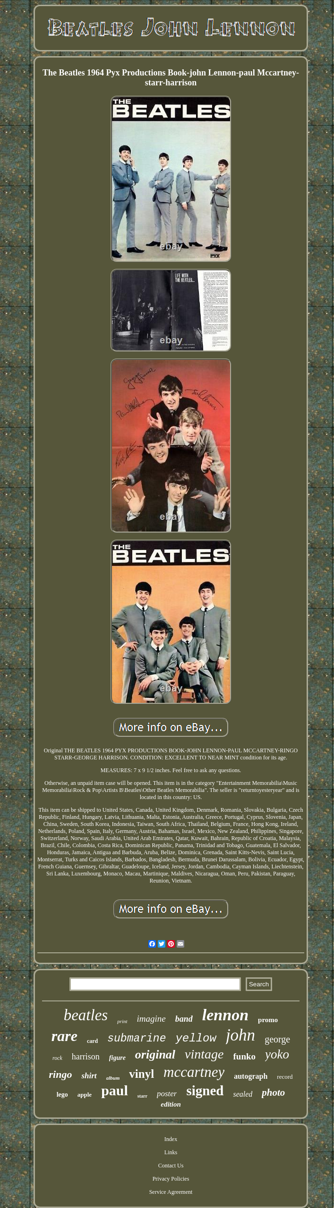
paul (114, 1090)
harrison (86, 1056)
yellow (195, 1038)
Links (170, 1152)
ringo (60, 1074)
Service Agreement (171, 1192)
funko (244, 1056)
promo (268, 1020)
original (155, 1054)
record (284, 1076)
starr (142, 1096)
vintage (204, 1054)
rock (57, 1058)
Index (170, 1139)
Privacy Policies (171, 1178)
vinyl (141, 1073)
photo (273, 1092)
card (92, 1041)
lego (62, 1094)
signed (204, 1090)
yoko (277, 1054)
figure (117, 1057)
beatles (86, 1015)
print (122, 1021)
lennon (225, 1015)
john (240, 1035)
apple (84, 1094)
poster (167, 1093)
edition (171, 1104)
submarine (136, 1039)
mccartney (193, 1072)
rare (64, 1035)
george (277, 1039)
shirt (88, 1075)
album (113, 1078)
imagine (151, 1019)
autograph (250, 1076)
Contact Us (171, 1165)
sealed (242, 1094)
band (184, 1019)
